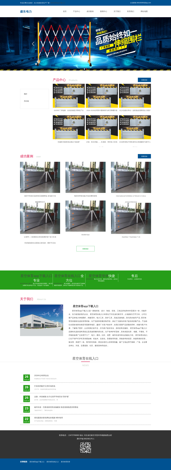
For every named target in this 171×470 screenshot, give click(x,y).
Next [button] (137, 44)
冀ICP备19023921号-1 (85, 439)
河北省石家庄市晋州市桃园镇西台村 (98, 435)
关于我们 (117, 11)
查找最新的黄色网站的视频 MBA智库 (48, 418)
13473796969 (73, 435)
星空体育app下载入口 (57, 3)
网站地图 (144, 11)
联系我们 (130, 11)
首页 (65, 11)
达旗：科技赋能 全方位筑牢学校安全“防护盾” (51, 397)
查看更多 (144, 80)
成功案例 (90, 11)
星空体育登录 (98, 276)
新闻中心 (103, 11)
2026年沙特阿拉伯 (41, 375)
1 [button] (84, 69)
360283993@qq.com (144, 3)
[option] (85, 43)
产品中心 (76, 11)
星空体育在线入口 (67, 276)
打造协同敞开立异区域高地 (44, 386)
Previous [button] (33, 44)
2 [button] (86, 69)
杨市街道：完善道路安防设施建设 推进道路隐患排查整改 (56, 407)
